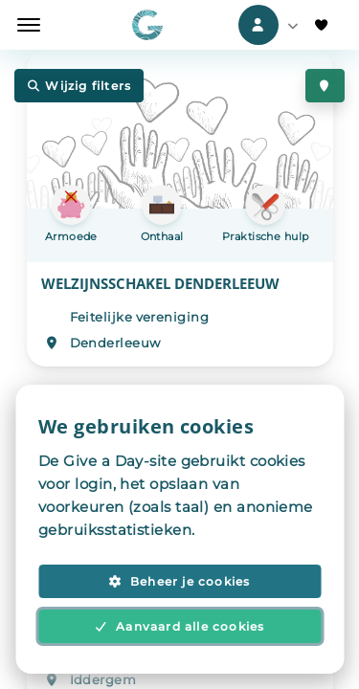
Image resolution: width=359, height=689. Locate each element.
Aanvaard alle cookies (180, 626)
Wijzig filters (79, 85)
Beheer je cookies (179, 581)
